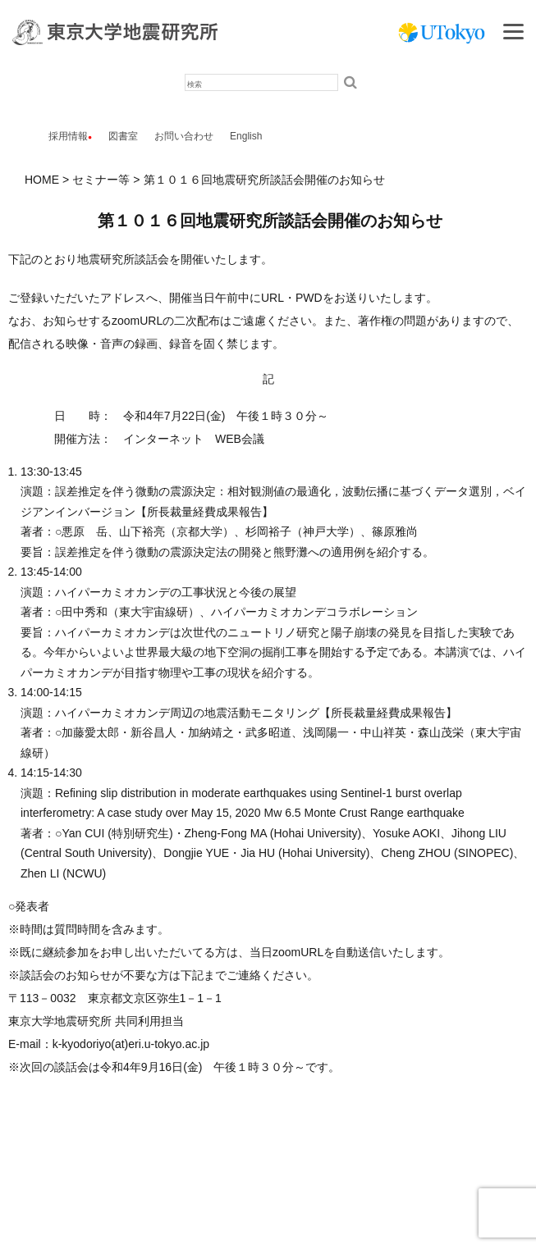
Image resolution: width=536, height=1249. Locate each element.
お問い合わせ (183, 136)
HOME (42, 179)
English (246, 136)
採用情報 (68, 136)
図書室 (123, 136)
